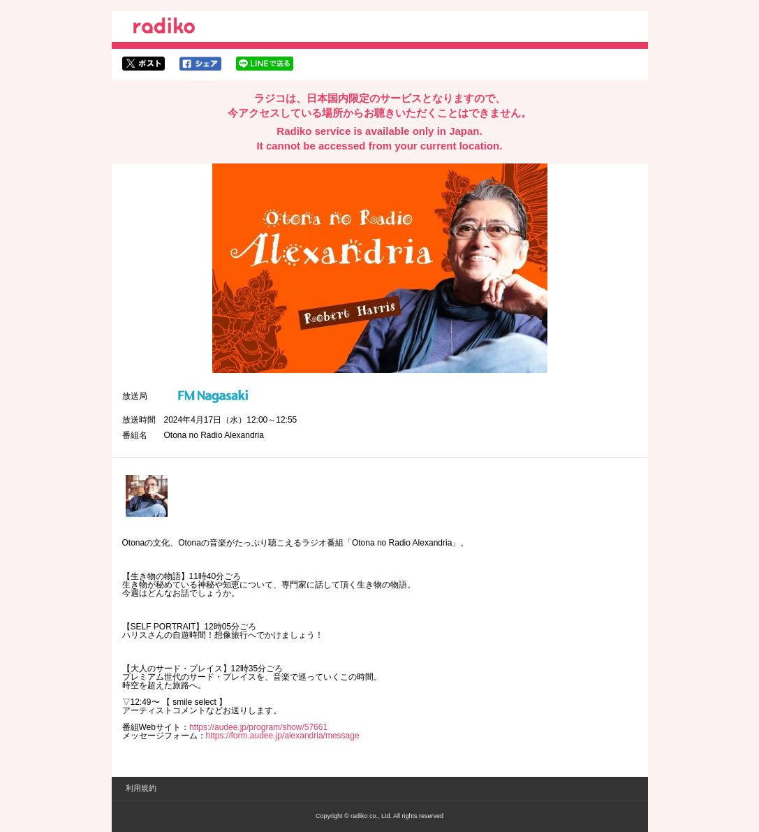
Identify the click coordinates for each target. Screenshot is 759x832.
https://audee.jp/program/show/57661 (258, 727)
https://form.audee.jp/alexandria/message (283, 735)
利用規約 (141, 788)
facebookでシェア (200, 64)
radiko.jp (164, 27)
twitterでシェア (143, 64)
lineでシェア (264, 64)
